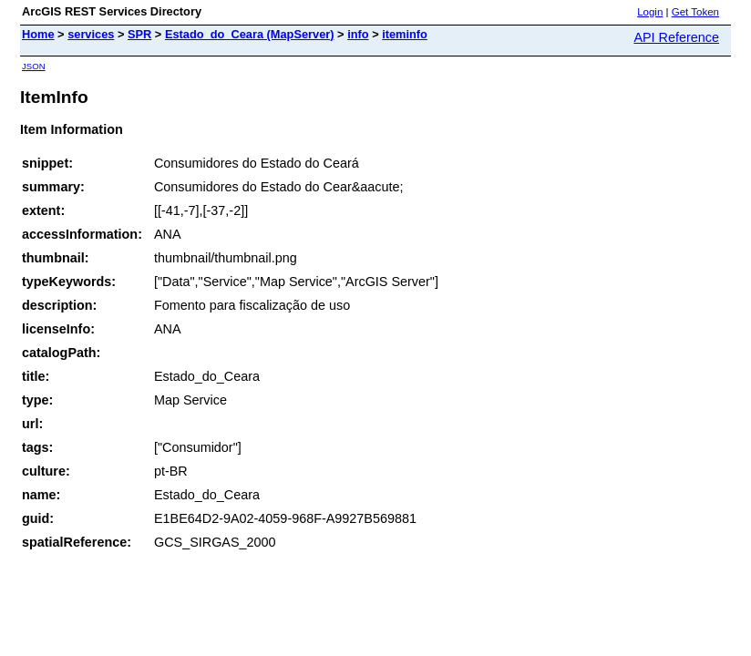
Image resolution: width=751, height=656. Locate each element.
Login (650, 11)
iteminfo (404, 34)
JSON (34, 66)
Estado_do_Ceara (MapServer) (249, 34)
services (90, 34)
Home (38, 34)
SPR (139, 34)
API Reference (676, 37)
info (357, 34)
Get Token (695, 11)
